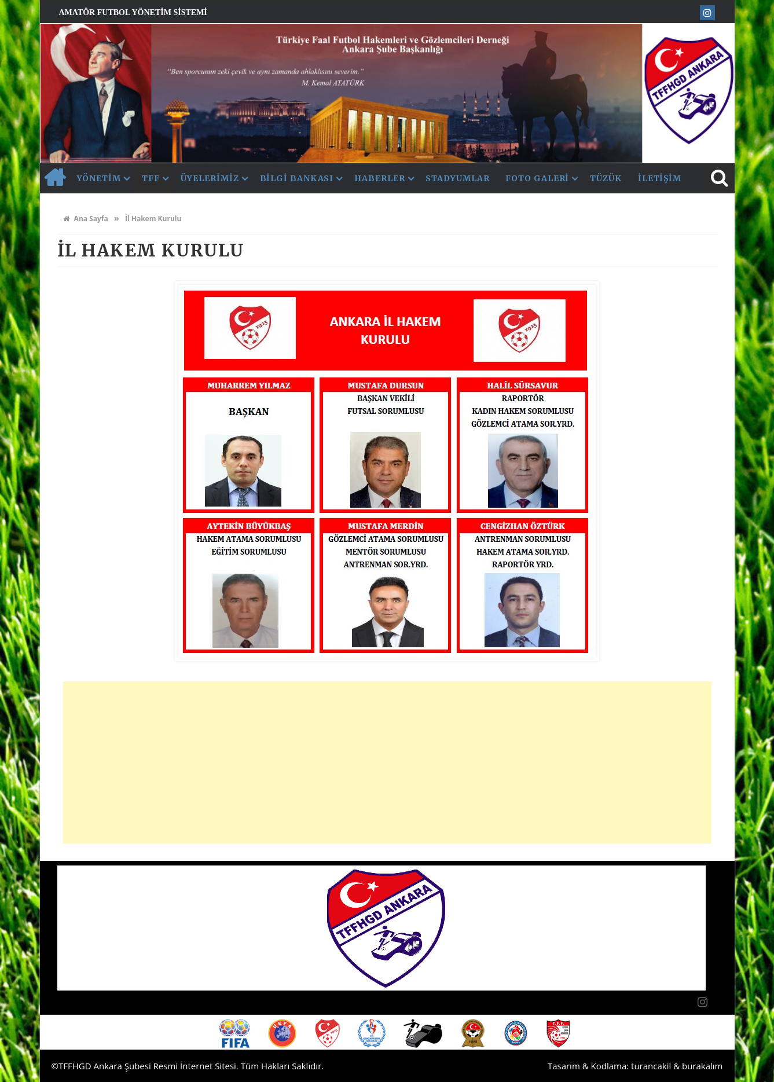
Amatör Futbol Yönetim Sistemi (133, 12)
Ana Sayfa (85, 218)
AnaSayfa (54, 178)
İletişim (659, 178)
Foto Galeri (537, 178)
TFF (151, 178)
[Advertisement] (387, 762)
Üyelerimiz (210, 178)
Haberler (379, 178)
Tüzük (606, 178)
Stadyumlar (457, 178)
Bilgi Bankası (297, 178)
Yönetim (99, 178)
